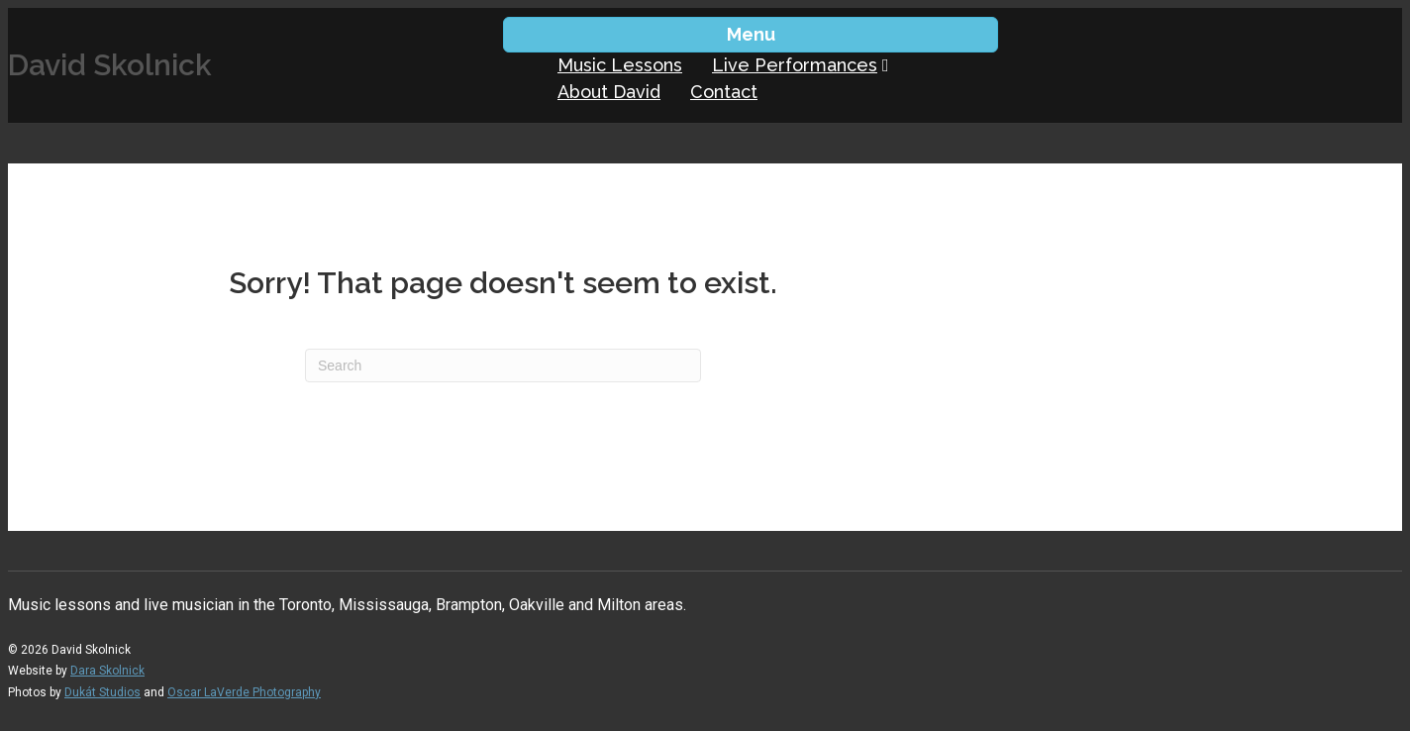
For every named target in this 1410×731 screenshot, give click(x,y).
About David (608, 91)
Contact (723, 91)
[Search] (503, 365)
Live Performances (794, 64)
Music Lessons (619, 64)
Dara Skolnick (107, 671)
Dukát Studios (102, 692)
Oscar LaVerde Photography (244, 692)
